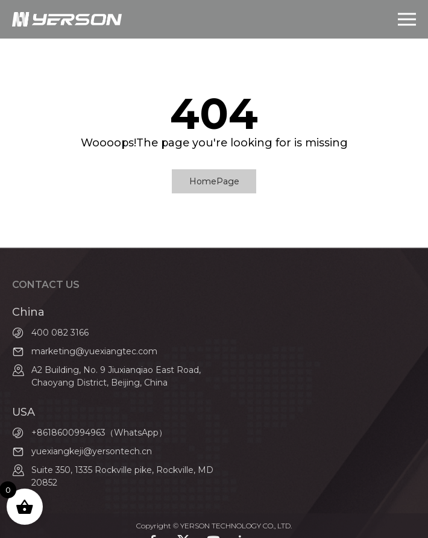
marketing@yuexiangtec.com (94, 351)
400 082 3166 (60, 332)
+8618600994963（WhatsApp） (99, 432)
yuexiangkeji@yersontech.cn (91, 451)
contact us (46, 284)
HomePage (214, 181)
